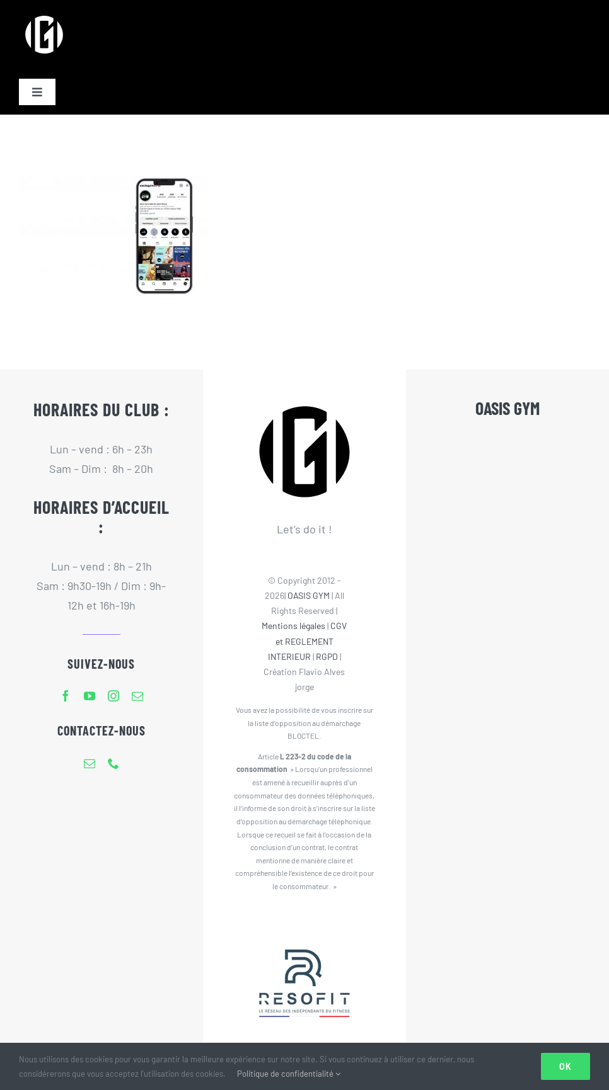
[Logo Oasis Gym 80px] (44, 15)
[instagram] (113, 695)
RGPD (327, 656)
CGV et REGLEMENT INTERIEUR (307, 640)
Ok (565, 1066)
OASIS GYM (308, 595)
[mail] (137, 695)
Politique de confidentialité (288, 1074)
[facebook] (65, 695)
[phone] (113, 763)
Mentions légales (293, 625)
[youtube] (89, 695)
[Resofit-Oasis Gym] (304, 924)
